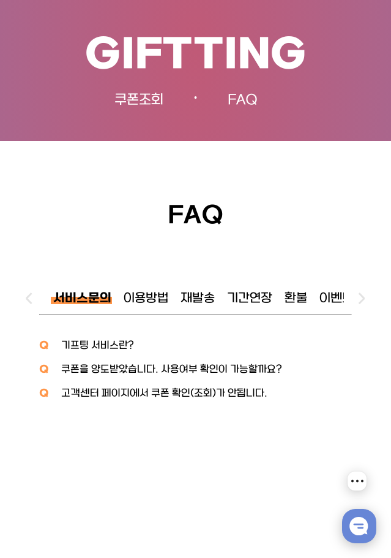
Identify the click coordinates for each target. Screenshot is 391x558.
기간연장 (249, 298)
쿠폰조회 (138, 100)
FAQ (243, 100)
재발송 (198, 298)
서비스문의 (82, 298)
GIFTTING (195, 56)
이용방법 (146, 298)
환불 (296, 298)
